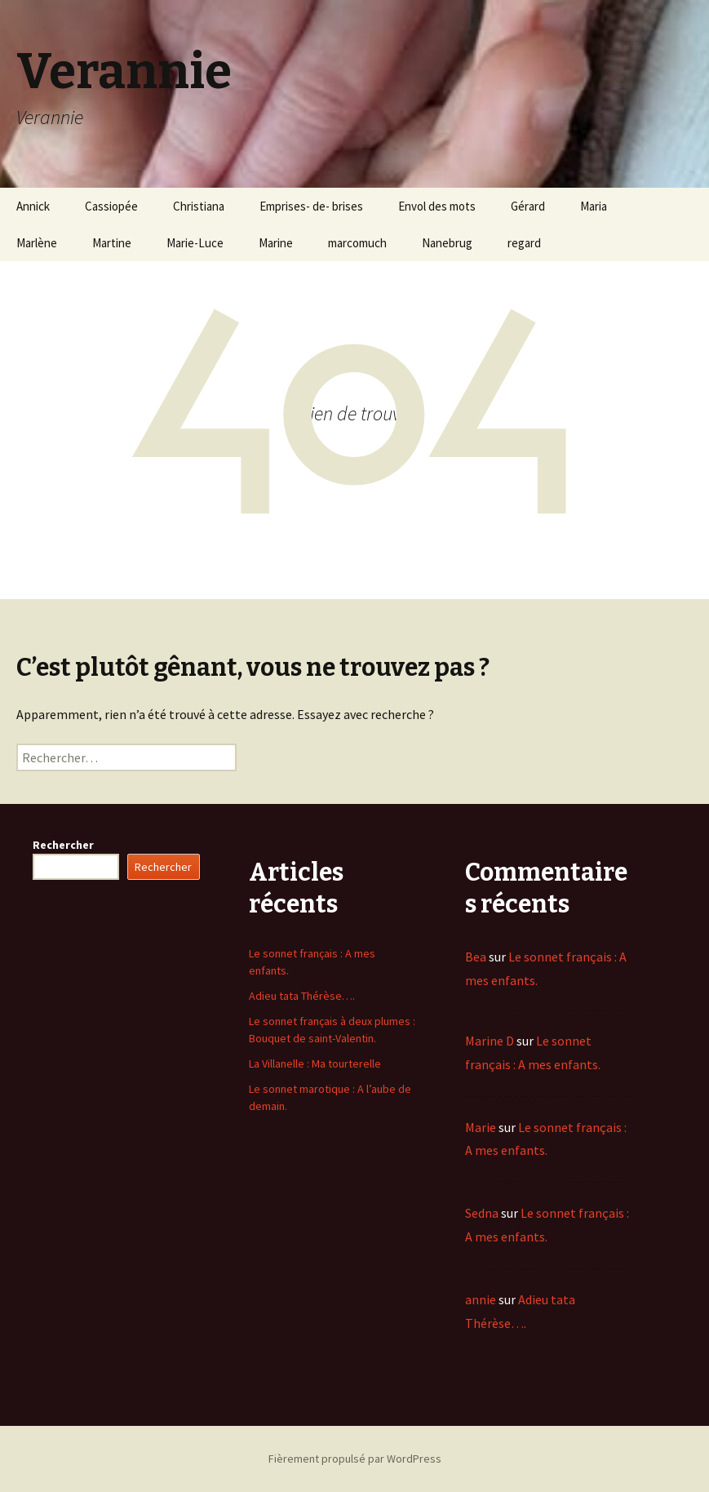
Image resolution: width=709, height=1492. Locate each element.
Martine (111, 243)
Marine (276, 243)
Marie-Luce (195, 243)
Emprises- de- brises (311, 206)
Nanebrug (447, 243)
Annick (33, 206)
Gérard (528, 206)
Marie (480, 1127)
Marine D (489, 1040)
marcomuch (357, 243)
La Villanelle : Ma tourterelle (315, 1063)
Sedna (482, 1213)
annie (480, 1299)
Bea (475, 956)
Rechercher (63, 844)
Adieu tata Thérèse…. (302, 995)
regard (524, 243)
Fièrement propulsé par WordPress (354, 1458)
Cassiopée (111, 206)
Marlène (36, 243)
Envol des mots (437, 206)
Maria (593, 206)
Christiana (198, 206)
